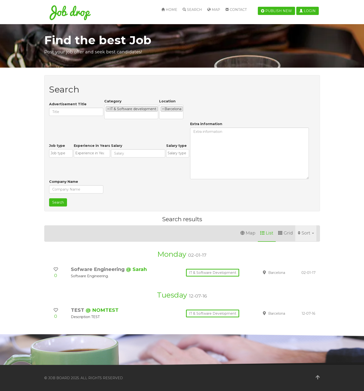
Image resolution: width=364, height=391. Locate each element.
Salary (116, 145)
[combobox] (131, 112)
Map (213, 9)
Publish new (276, 11)
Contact (236, 9)
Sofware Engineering (98, 269)
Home (169, 9)
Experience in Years (92, 145)
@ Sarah (136, 269)
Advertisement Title (68, 104)
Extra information (206, 124)
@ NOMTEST (102, 310)
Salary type (176, 145)
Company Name (63, 181)
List (266, 233)
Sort (306, 233)
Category (112, 101)
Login (307, 11)
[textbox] (107, 115)
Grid (285, 233)
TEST (78, 310)
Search (192, 9)
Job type (57, 145)
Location (167, 101)
